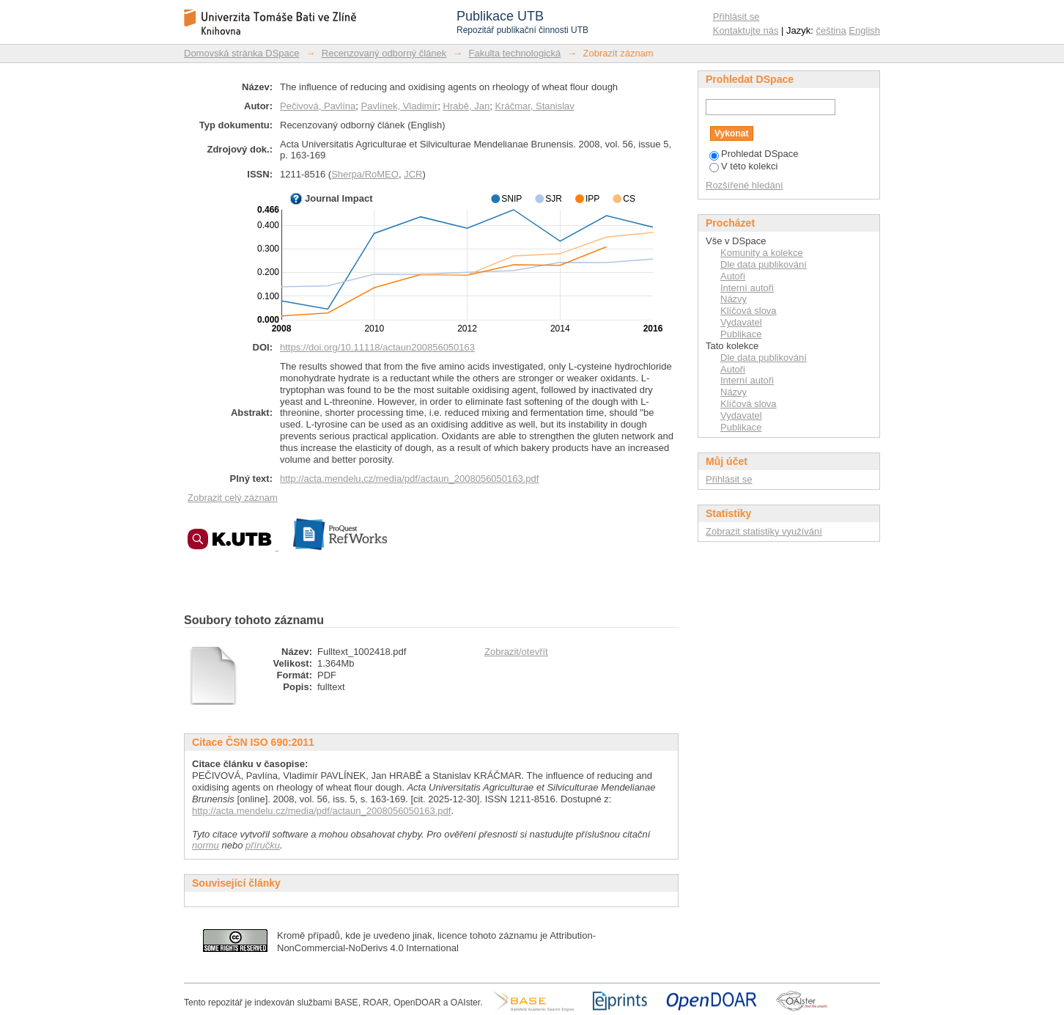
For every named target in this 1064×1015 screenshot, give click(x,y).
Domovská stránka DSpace (242, 53)
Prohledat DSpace (754, 153)
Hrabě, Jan (466, 105)
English (864, 30)
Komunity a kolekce (761, 252)
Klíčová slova (748, 310)
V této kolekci (743, 166)
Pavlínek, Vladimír (399, 105)
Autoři (732, 276)
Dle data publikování (763, 264)
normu (205, 845)
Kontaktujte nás (746, 30)
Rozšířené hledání (744, 185)
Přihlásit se (736, 16)
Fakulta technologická (515, 53)
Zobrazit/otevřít (516, 651)
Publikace (740, 334)
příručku (262, 845)
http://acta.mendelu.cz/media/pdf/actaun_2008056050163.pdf (409, 478)
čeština (831, 30)
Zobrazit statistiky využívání (764, 531)
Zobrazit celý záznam (233, 497)
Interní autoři (747, 287)
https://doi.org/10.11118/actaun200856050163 (377, 347)
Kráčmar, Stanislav (534, 105)
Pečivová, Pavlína (317, 105)
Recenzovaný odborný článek (384, 53)
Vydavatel (741, 322)
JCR (413, 174)
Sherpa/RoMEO (365, 174)
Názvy (733, 298)
